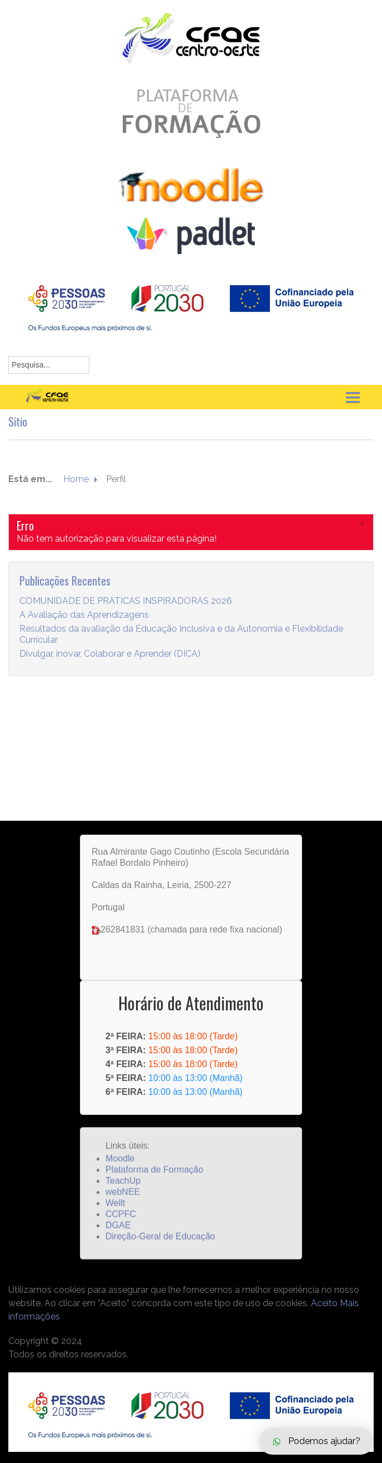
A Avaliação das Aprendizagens (84, 629)
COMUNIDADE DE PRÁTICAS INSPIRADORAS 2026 (125, 616)
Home (76, 494)
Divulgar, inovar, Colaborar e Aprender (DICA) (109, 668)
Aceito (324, 1303)
